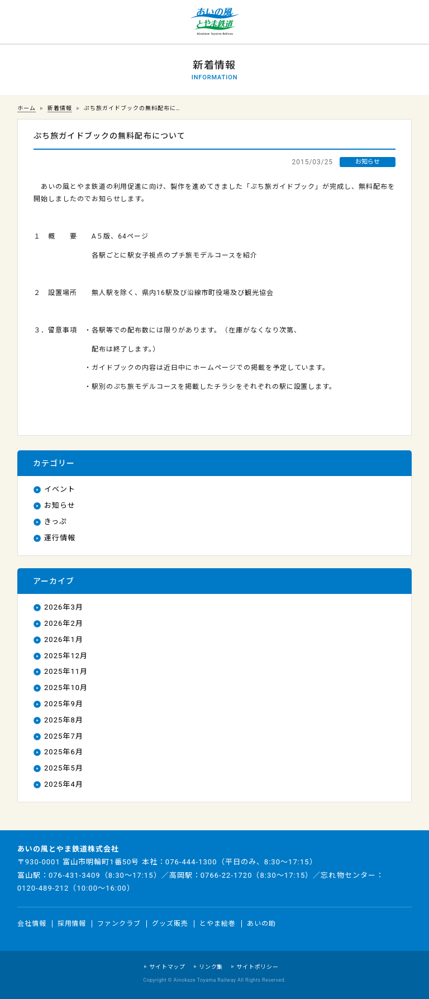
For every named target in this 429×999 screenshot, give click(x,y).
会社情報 (31, 923)
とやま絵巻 (217, 923)
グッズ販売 (170, 923)
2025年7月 (63, 736)
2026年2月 (63, 623)
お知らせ (59, 505)
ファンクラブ (119, 923)
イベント (59, 489)
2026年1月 (63, 639)
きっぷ (55, 521)
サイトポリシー (257, 967)
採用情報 (72, 923)
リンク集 (211, 967)
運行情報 (59, 538)
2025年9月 (63, 704)
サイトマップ (167, 967)
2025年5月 (63, 768)
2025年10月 (66, 687)
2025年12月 (66, 655)
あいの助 (261, 923)
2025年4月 (63, 784)
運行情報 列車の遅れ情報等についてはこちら (22, 22)
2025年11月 (66, 671)
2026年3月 (63, 607)
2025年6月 (63, 752)
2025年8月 (63, 720)
